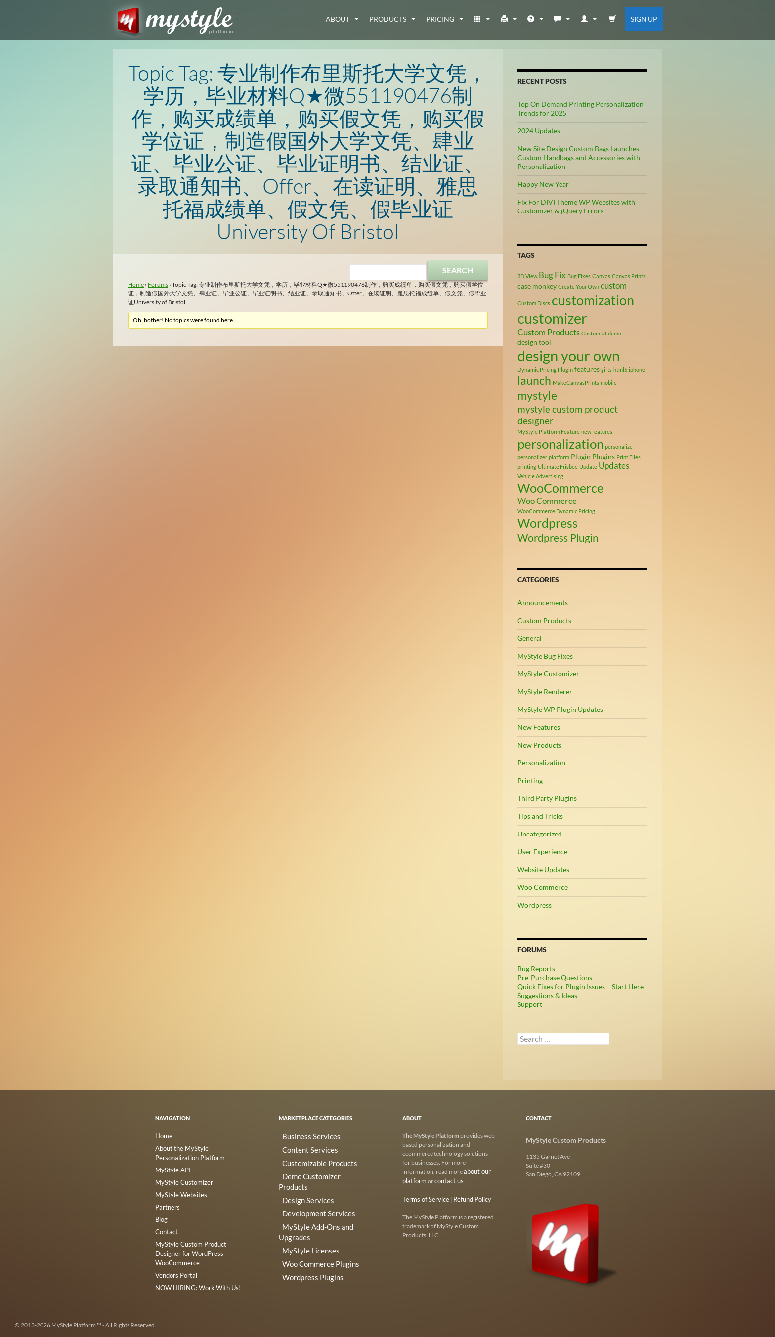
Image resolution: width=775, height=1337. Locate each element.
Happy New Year (543, 184)
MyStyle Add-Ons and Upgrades (320, 1207)
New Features (538, 727)
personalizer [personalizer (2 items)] (532, 457)
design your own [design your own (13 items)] (568, 355)
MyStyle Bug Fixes (545, 656)
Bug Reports (536, 968)
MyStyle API (170, 1168)
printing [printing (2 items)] (526, 466)
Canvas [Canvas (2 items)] (601, 276)
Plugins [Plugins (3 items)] (603, 456)
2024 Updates (538, 130)
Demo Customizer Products (314, 1171)
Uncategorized (539, 834)
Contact (165, 1227)
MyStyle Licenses (300, 1218)
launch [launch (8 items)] (534, 380)
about (337, 19)
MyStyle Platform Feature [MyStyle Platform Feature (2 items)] (548, 431)
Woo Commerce (542, 887)
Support (529, 1004)
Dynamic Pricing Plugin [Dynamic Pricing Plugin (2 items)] (545, 369)
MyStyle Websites (178, 1192)
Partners (166, 1204)
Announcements (542, 602)
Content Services (300, 1147)
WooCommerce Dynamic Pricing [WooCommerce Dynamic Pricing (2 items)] (556, 511)
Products (387, 19)
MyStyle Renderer (544, 691)
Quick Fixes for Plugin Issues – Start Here (580, 986)
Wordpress (534, 905)
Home (136, 284)
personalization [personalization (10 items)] (560, 443)
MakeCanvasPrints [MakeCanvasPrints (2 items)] (576, 382)
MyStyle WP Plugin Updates (560, 709)
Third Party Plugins (547, 798)
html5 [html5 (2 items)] (620, 369)
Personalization (541, 762)
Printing (530, 780)
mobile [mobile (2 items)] (609, 382)
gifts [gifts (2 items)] (606, 369)
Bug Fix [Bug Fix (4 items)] (552, 275)
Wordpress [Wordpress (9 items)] (547, 523)
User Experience (542, 851)
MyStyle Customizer (548, 673)
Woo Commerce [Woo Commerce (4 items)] (547, 501)
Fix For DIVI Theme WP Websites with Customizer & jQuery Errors (576, 206)
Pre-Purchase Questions (554, 977)
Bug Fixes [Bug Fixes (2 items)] (579, 276)
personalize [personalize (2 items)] (619, 446)
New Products (539, 745)
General (529, 638)
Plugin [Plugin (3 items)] (581, 456)
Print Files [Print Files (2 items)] (628, 457)
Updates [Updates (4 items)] (614, 466)
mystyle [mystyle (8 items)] (537, 395)
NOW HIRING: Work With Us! (194, 1272)
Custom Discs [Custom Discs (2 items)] (533, 303)
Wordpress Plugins (303, 1242)
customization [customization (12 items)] (593, 300)
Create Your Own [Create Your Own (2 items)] (578, 286)
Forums (158, 284)
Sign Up (644, 19)
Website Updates (543, 869)
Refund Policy (466, 1198)
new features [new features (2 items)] (596, 431)
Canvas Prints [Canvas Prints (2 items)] (629, 276)
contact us (446, 1180)
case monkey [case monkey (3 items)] (537, 286)
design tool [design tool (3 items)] (534, 342)
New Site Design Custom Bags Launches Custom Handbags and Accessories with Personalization (578, 157)
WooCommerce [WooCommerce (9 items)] (560, 488)
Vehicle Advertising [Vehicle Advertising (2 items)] (540, 476)
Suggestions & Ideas (547, 995)
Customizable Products (309, 1159)
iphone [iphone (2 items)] (637, 369)
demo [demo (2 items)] (614, 333)
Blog (161, 1215)
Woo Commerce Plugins (310, 1230)
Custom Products (544, 620)
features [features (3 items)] (587, 369)
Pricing (440, 19)
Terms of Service (423, 1198)
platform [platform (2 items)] (559, 457)
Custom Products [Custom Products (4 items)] (548, 332)
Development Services (307, 1195)
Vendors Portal (174, 1260)
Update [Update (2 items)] (588, 466)
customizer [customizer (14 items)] (552, 318)
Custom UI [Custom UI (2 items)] (593, 333)
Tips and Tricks (540, 816)
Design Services (299, 1183)
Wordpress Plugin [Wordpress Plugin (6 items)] (558, 537)
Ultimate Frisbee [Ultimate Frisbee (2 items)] (558, 466)
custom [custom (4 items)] (614, 286)
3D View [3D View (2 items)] (527, 276)
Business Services (301, 1135)
